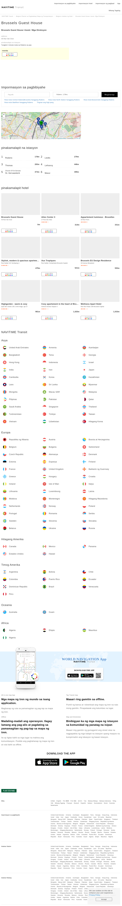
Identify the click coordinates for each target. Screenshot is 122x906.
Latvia (103, 828)
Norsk (106, 803)
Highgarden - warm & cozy (14, 304)
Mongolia (53, 819)
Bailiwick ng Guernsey (103, 826)
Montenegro (54, 830)
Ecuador (101, 834)
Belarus (74, 832)
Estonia (60, 826)
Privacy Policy (94, 895)
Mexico (100, 832)
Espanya (67, 826)
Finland (74, 826)
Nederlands (54, 805)
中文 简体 (73, 801)
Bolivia (73, 834)
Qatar (90, 819)
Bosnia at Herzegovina (64, 823)
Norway (86, 830)
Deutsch (76, 803)
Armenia (68, 815)
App (118, 3)
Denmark (53, 826)
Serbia (113, 830)
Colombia (84, 834)
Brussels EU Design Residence (96, 261)
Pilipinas (77, 819)
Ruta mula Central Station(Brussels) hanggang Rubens (24, 100)
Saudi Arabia (98, 819)
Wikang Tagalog (60, 803)
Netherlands (78, 830)
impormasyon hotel (85, 3)
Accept (104, 899)
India (57, 817)
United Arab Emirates (57, 815)
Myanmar (109, 817)
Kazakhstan (88, 817)
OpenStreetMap (61, 138)
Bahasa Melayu (93, 801)
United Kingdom (89, 826)
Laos (94, 817)
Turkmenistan (55, 821)
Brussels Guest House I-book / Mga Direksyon (24, 30)
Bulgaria (82, 823)
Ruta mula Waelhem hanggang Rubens (18, 102)
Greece (114, 826)
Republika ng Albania (107, 821)
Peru (73, 837)
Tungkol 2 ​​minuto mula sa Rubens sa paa (16, 45)
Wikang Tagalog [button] (114, 10)
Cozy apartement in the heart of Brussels (61, 304)
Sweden (53, 832)
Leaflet (53, 138)
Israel (52, 817)
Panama (106, 832)
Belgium (75, 823)
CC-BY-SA (77, 138)
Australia (79, 837)
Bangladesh (85, 815)
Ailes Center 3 (48, 217)
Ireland (66, 828)
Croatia (60, 828)
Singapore (107, 819)
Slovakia (67, 832)
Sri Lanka (101, 817)
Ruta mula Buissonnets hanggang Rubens (99, 100)
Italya (80, 828)
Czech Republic (101, 823)
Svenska (112, 803)
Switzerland (90, 823)
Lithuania (87, 828)
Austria (53, 823)
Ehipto (97, 837)
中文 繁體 (66, 801)
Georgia (97, 815)
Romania (106, 830)
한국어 (80, 801)
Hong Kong (105, 815)
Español (83, 803)
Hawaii (59, 834)
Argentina (66, 834)
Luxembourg (95, 828)
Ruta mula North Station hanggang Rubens (64, 100)
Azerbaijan (76, 815)
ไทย (85, 801)
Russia (87, 832)
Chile (78, 834)
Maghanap (110, 95)
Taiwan (69, 821)
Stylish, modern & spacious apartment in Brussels (26, 261)
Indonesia (114, 815)
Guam (85, 837)
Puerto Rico (93, 834)
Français (69, 803)
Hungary (53, 828)
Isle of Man (73, 828)
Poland (92, 830)
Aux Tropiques (48, 261)
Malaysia (70, 819)
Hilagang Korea (94, 821)
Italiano (90, 803)
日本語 (53, 801)
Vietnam (76, 821)
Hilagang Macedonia (66, 830)
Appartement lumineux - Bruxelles (97, 217)
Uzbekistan (83, 821)
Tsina (92, 815)
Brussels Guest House (21, 23)
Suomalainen (98, 803)
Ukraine (80, 832)
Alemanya (110, 823)
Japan (67, 817)
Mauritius (104, 837)
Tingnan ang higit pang (45, 102)
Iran (62, 817)
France (80, 826)
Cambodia (74, 817)
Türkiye (63, 821)
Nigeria (110, 837)
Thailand (115, 819)
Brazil (60, 837)
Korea (80, 817)
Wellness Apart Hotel (91, 304)
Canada (93, 832)
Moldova (109, 828)
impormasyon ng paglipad (105, 3)
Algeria (91, 837)
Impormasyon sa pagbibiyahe (65, 3)
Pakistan (84, 819)
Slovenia (60, 832)
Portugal (99, 830)
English (59, 801)
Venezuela (66, 837)
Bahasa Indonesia (105, 801)
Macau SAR (62, 819)
